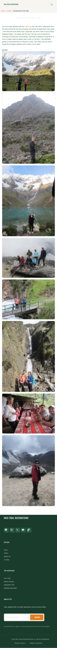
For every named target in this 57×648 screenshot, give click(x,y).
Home (3, 11)
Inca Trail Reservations (11, 4)
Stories (9, 11)
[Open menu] (51, 4)
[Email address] (17, 617)
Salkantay (28, 26)
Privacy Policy (20, 643)
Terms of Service (35, 643)
